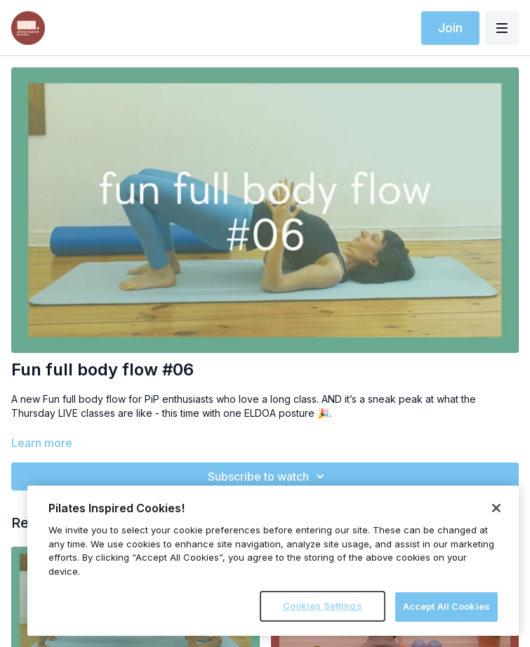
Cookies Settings (322, 605)
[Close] (496, 508)
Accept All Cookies (446, 606)
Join (450, 27)
